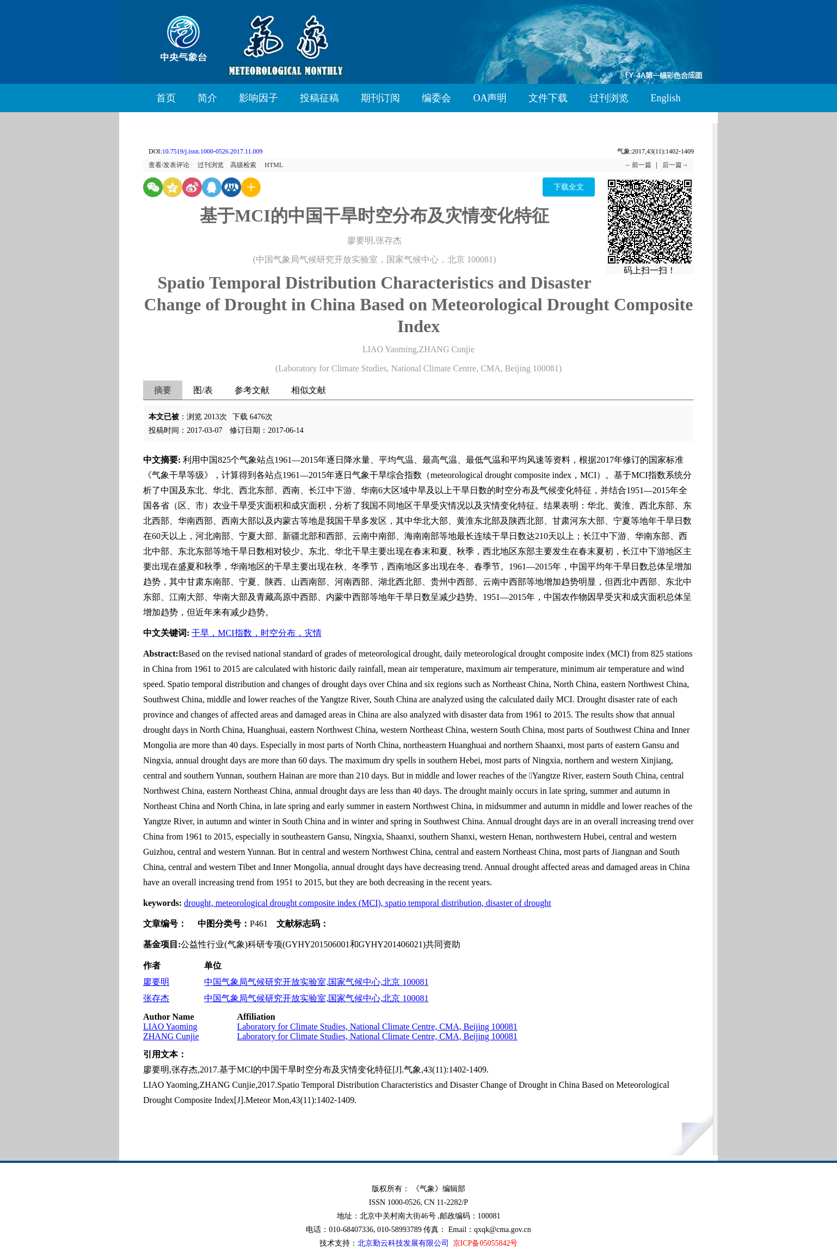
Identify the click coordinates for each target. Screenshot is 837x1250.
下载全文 (568, 187)
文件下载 (548, 98)
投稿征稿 (319, 98)
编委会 (436, 98)
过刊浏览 (609, 98)
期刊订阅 (380, 98)
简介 (207, 98)
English (665, 98)
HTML (273, 165)
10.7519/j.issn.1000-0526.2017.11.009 (212, 151)
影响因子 (258, 98)
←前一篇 (638, 165)
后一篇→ (675, 165)
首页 (166, 98)
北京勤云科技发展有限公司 (403, 1243)
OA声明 (490, 98)
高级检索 (243, 165)
